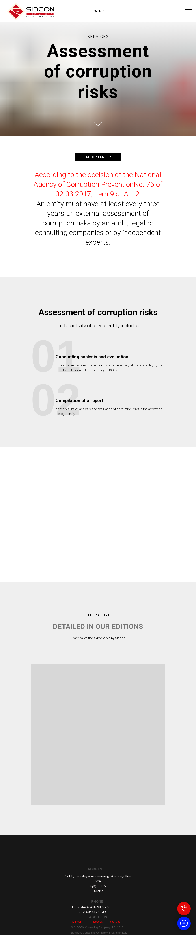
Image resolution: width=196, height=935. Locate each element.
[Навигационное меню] (188, 11)
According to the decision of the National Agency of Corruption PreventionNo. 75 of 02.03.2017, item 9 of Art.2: (98, 184)
